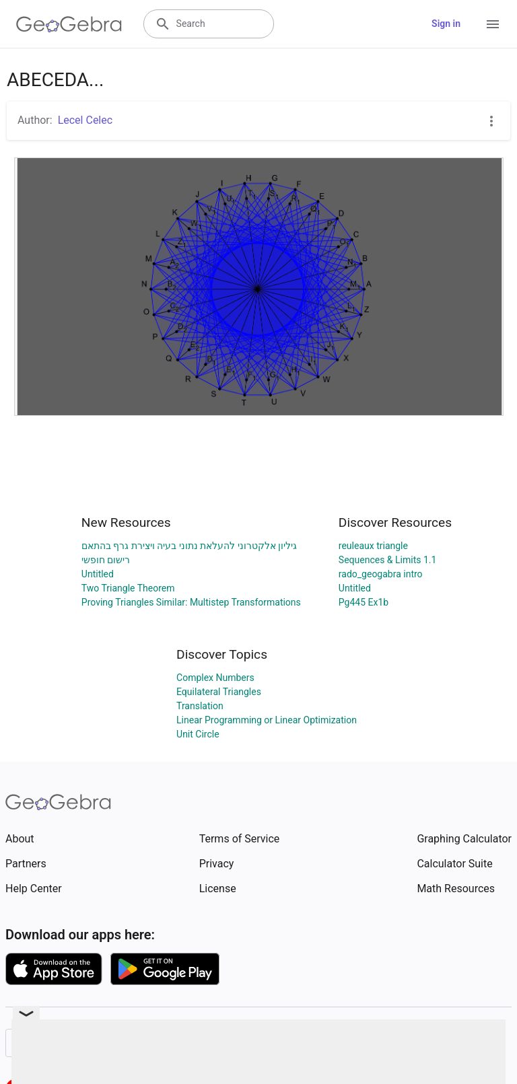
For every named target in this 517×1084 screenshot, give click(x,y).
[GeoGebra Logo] (69, 24)
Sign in (446, 23)
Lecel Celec (85, 120)
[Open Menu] (493, 24)
